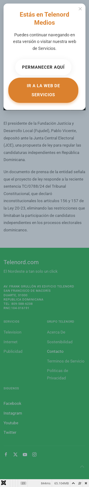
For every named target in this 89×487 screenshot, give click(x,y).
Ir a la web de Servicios (43, 90)
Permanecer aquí (43, 67)
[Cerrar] (80, 9)
